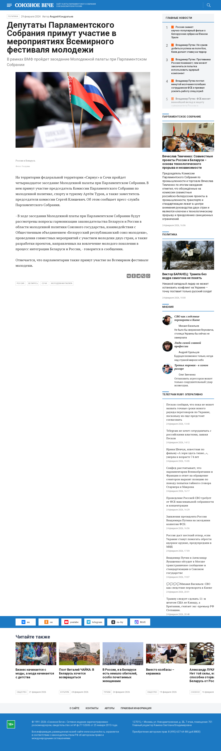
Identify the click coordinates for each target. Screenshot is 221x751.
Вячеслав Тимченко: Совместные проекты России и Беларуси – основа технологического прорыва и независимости (187, 161)
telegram (94, 622)
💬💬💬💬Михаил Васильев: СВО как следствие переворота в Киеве (189, 586)
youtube (71, 622)
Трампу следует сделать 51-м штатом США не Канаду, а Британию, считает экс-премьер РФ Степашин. (190, 604)
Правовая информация (136, 708)
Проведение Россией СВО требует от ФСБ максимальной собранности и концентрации (190, 501)
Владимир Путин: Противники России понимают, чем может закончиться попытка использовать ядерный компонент (191, 66)
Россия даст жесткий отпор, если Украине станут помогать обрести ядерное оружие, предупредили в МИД (189, 541)
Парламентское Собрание (181, 116)
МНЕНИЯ (168, 306)
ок (48, 622)
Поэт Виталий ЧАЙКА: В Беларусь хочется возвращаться (76, 673)
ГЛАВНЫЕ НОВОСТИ (179, 17)
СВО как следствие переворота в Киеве (187, 318)
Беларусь (33, 283)
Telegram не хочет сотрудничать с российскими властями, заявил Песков (188, 434)
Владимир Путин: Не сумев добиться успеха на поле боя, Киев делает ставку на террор (189, 48)
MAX (140, 622)
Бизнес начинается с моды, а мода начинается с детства (35, 673)
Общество (22, 692)
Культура (64, 692)
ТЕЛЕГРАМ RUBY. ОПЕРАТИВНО (182, 394)
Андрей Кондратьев (61, 16)
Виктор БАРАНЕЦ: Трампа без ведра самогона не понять (184, 276)
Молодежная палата (61, 283)
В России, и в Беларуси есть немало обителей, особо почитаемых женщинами (120, 675)
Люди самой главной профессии (187, 344)
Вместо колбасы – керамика (160, 671)
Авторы (109, 708)
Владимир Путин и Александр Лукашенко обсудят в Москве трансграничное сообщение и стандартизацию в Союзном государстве (186, 565)
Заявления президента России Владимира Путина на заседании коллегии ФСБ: (188, 520)
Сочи (44, 283)
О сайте (74, 708)
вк (26, 622)
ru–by (117, 622)
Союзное (195, 692)
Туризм (107, 692)
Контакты (92, 708)
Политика (13, 16)
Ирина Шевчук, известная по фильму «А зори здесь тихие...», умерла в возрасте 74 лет (187, 453)
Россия (20, 283)
